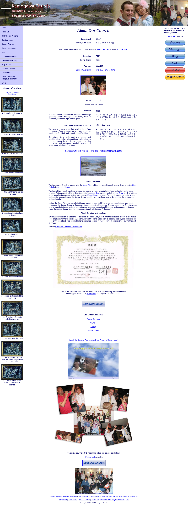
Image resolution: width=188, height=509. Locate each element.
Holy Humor (6, 64)
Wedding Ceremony (9, 60)
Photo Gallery (93, 330)
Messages (73, 496)
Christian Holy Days (9, 56)
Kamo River (87, 185)
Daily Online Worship (10, 36)
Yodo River (95, 193)
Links (4, 83)
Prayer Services (93, 319)
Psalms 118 (171, 36)
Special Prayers (8, 44)
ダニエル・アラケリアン (106, 70)
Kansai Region (93, 195)
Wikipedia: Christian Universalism (68, 227)
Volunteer (93, 323)
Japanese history (63, 187)
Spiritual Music (7, 40)
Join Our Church (8, 69)
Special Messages (9, 48)
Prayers (66, 496)
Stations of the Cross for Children (12, 93)
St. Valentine (122, 49)
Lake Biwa (119, 193)
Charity (93, 327)
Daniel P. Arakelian (83, 70)
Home (4, 28)
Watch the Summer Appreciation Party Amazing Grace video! (93, 340)
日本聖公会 (91, 294)
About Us (5, 32)
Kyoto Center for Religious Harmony (9, 78)
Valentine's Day (103, 49)
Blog (3, 52)
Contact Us (6, 73)
